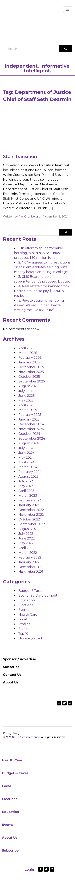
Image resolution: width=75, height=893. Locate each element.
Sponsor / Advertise (19, 659)
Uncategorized (30, 638)
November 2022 (31, 514)
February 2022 (29, 557)
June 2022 (26, 538)
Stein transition (20, 156)
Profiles (24, 624)
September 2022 (31, 524)
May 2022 (25, 543)
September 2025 (31, 381)
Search (65, 232)
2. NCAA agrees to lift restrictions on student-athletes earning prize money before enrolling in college (42, 267)
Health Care (27, 614)
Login (29, 869)
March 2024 (27, 467)
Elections (25, 605)
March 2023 (27, 495)
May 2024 (26, 457)
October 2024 (29, 434)
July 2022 (25, 534)
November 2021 (30, 572)
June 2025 (26, 396)
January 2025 (28, 419)
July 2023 (25, 481)
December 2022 (31, 510)
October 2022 (29, 519)
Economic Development (37, 595)
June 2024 (26, 453)
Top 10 (23, 633)
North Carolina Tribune (26, 737)
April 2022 (26, 548)
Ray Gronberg (28, 216)
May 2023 (25, 486)
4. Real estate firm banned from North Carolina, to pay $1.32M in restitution (41, 291)
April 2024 (26, 462)
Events (23, 610)
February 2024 (29, 472)
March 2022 (27, 553)
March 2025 (27, 410)
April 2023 (26, 491)
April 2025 (26, 405)
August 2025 (28, 386)
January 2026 (29, 362)
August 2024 (28, 443)
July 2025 (25, 391)
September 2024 (31, 438)
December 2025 (31, 367)
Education (26, 600)
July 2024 (25, 448)
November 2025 (31, 372)
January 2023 (28, 505)
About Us (11, 682)
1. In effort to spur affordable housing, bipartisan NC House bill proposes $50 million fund (40, 253)
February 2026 (29, 357)
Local (22, 619)
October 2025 (29, 376)
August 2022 (28, 529)
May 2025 (25, 400)
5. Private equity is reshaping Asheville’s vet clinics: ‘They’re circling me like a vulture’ (39, 305)
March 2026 (27, 353)
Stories (23, 629)
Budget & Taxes (30, 591)
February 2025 (29, 415)
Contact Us (12, 674)
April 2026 (26, 348)
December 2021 (30, 567)
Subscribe (11, 667)
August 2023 (28, 476)
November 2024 (31, 429)
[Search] (65, 48)
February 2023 (29, 500)
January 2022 (28, 562)
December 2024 (31, 424)
